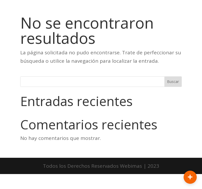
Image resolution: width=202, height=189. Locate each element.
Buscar (173, 81)
